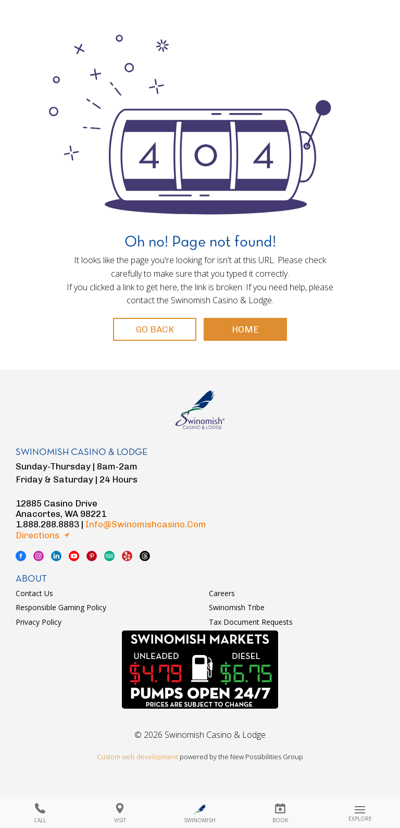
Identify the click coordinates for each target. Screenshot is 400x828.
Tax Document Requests (251, 622)
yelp (127, 556)
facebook (21, 556)
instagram (38, 556)
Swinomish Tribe (237, 607)
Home (245, 329)
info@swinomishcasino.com (145, 524)
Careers (222, 593)
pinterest (91, 556)
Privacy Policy (38, 622)
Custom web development (137, 756)
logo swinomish (200, 405)
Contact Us (34, 593)
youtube (74, 556)
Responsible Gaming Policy (61, 607)
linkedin (56, 556)
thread (145, 556)
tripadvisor (109, 556)
